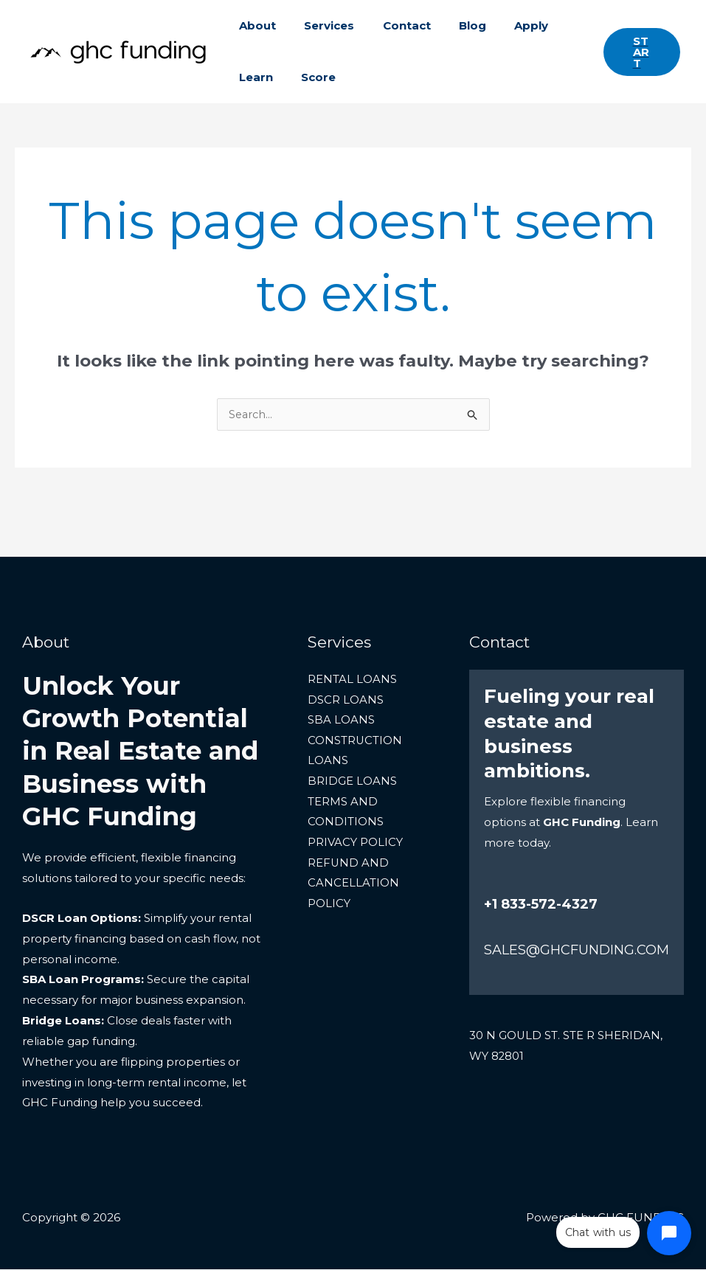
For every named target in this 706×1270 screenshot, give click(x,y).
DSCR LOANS (346, 701)
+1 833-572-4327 (541, 905)
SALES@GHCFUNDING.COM (576, 951)
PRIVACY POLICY (355, 845)
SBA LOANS (341, 722)
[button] (638, 51)
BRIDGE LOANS (352, 783)
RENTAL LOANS (352, 680)
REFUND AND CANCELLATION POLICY (353, 886)
